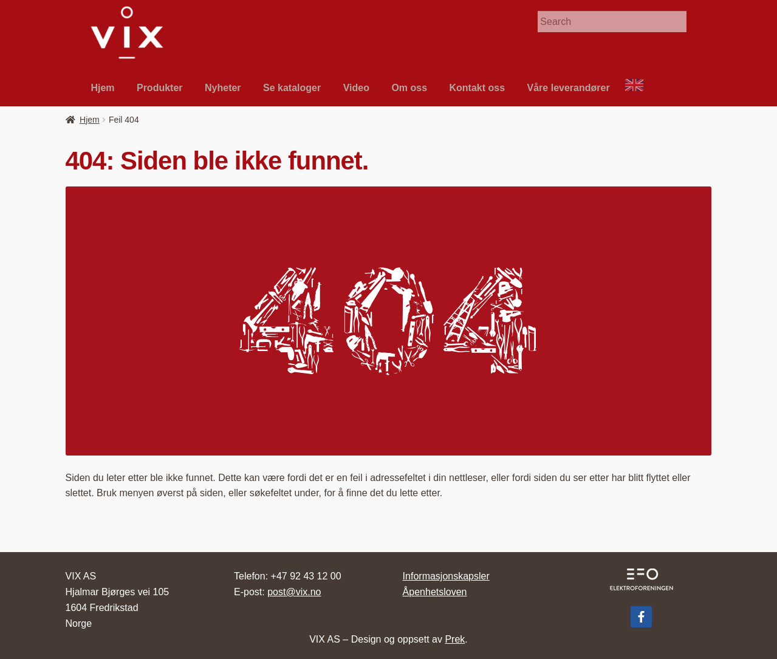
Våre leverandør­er (568, 88)
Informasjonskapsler (446, 576)
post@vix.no (294, 592)
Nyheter (223, 88)
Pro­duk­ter (160, 88)
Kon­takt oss (477, 88)
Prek (455, 639)
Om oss (409, 88)
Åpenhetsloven (435, 592)
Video (356, 88)
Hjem (102, 88)
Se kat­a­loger (292, 88)
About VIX (640, 87)
